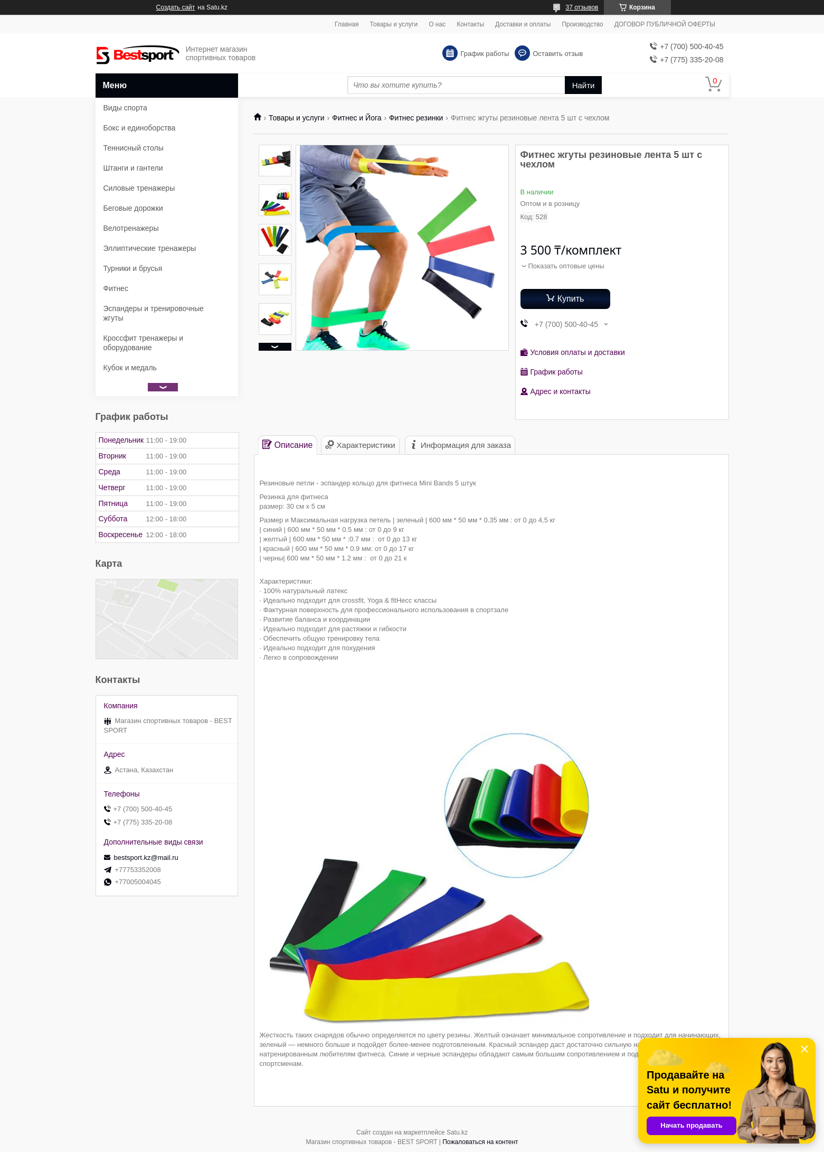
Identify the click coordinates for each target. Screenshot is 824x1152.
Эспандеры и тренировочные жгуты (153, 313)
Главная (347, 24)
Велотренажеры (131, 228)
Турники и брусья (133, 268)
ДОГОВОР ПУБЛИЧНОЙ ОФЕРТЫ (664, 24)
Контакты (470, 24)
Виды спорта (125, 108)
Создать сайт (175, 7)
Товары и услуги (394, 24)
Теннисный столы (133, 148)
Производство (582, 24)
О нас (437, 24)
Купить (570, 298)
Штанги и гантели (133, 168)
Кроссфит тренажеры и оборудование (143, 343)
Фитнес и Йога (356, 118)
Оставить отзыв (558, 54)
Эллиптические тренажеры (149, 248)
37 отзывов (581, 7)
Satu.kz (457, 1132)
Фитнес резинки (416, 118)
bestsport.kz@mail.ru (146, 857)
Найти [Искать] (583, 85)
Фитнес (115, 288)
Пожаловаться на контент (480, 1142)
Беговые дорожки (133, 208)
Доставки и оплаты (523, 24)
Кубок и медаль (130, 367)
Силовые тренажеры (139, 188)
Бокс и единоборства (139, 128)
